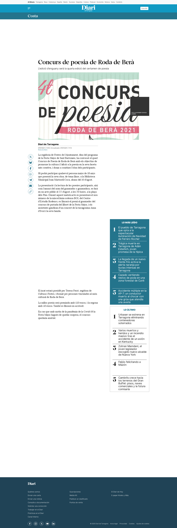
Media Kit (73, 495)
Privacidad (123, 524)
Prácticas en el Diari (36, 513)
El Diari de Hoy (117, 492)
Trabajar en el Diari (35, 510)
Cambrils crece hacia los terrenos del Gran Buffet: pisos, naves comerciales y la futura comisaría (131, 383)
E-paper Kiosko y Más (120, 495)
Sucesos (72, 2)
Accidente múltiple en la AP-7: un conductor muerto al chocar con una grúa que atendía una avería (132, 296)
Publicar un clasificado (79, 499)
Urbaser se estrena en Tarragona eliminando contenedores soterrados (131, 319)
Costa (33, 15)
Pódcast (93, 2)
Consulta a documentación (38, 502)
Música (107, 2)
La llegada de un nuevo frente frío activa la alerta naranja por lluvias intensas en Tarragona (132, 265)
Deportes (79, 2)
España (59, 2)
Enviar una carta (34, 495)
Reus (45, 2)
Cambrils (119, 2)
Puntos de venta (76, 502)
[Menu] (29, 8)
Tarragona (39, 2)
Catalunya (52, 2)
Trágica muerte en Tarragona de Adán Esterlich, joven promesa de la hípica (130, 247)
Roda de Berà (42, 150)
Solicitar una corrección (37, 506)
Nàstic (65, 2)
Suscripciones (75, 492)
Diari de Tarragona (48, 144)
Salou (113, 2)
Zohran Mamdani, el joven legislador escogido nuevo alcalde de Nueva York (132, 350)
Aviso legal (114, 524)
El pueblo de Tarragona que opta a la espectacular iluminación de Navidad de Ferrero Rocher (132, 233)
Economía (100, 2)
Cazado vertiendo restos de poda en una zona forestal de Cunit (131, 277)
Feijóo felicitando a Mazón (129, 363)
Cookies (131, 524)
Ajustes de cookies (142, 524)
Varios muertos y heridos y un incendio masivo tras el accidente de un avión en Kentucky (131, 336)
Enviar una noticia (35, 499)
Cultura (86, 2)
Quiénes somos (34, 492)
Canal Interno (33, 517)
